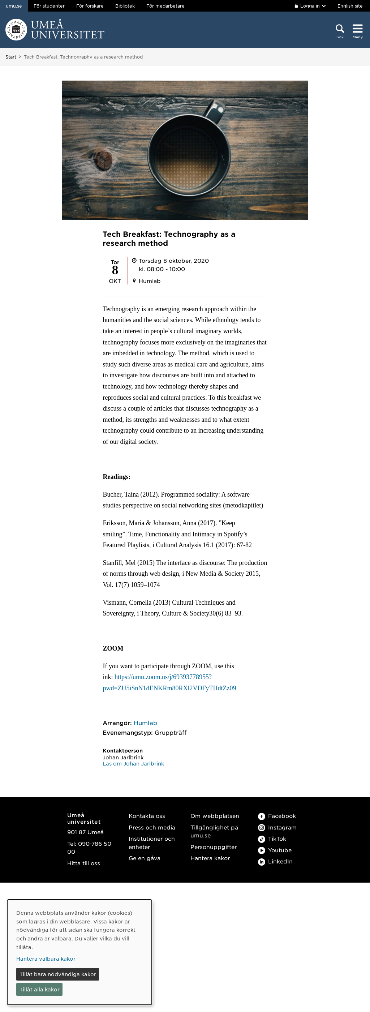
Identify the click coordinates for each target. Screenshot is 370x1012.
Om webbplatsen (214, 815)
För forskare (90, 6)
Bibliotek (125, 6)
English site (350, 6)
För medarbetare (165, 6)
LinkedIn (275, 861)
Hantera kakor (210, 857)
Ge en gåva (144, 857)
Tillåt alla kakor (40, 989)
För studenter (49, 6)
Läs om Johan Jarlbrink (133, 763)
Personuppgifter (213, 846)
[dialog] (79, 952)
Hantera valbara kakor (46, 958)
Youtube (275, 849)
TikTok (272, 838)
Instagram (277, 827)
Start (10, 57)
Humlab (145, 722)
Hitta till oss (83, 862)
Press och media (152, 827)
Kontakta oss (147, 815)
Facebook (277, 815)
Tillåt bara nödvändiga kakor (58, 974)
